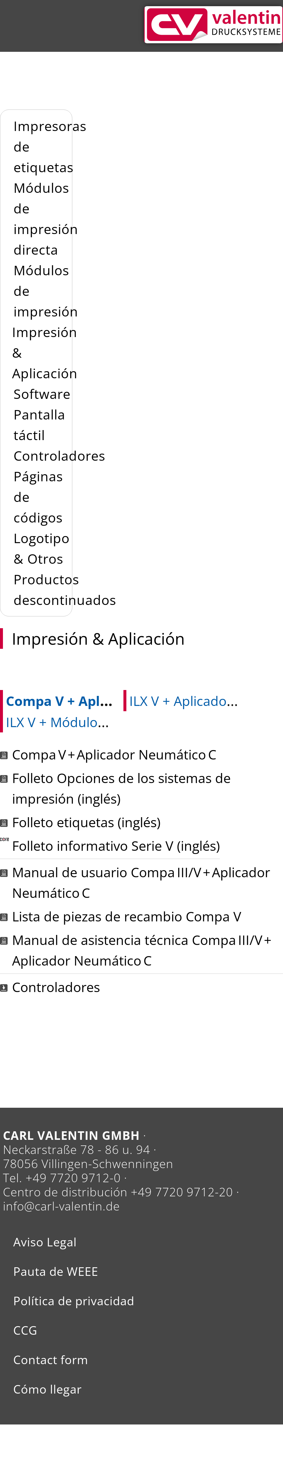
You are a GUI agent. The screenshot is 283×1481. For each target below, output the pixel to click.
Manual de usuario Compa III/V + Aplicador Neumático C (141, 882)
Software (42, 394)
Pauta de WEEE (55, 1271)
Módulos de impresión (46, 290)
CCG (25, 1330)
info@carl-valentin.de (61, 1206)
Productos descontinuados (65, 589)
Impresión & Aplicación (45, 352)
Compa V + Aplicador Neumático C (117, 701)
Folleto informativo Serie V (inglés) (116, 846)
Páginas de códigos (38, 496)
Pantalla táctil (39, 424)
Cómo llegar (47, 1389)
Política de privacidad (73, 1301)
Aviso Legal (45, 1242)
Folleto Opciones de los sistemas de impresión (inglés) (121, 788)
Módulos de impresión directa (46, 218)
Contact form (50, 1360)
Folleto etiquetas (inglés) (86, 822)
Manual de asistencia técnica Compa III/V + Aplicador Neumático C (142, 950)
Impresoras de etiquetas (50, 146)
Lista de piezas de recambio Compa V (126, 916)
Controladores (59, 456)
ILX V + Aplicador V (186, 701)
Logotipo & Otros (42, 548)
